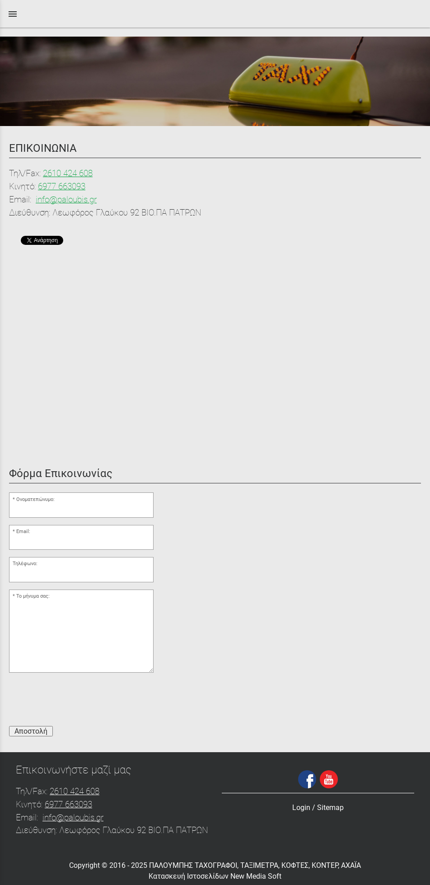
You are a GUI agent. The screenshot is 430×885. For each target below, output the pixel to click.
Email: (23, 531)
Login (301, 807)
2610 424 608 (68, 173)
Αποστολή (30, 731)
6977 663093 (61, 186)
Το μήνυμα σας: (33, 596)
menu (12, 14)
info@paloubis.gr (66, 199)
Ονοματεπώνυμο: (35, 499)
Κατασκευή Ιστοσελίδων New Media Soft (215, 876)
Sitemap (330, 807)
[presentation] (77, 701)
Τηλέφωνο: (25, 564)
